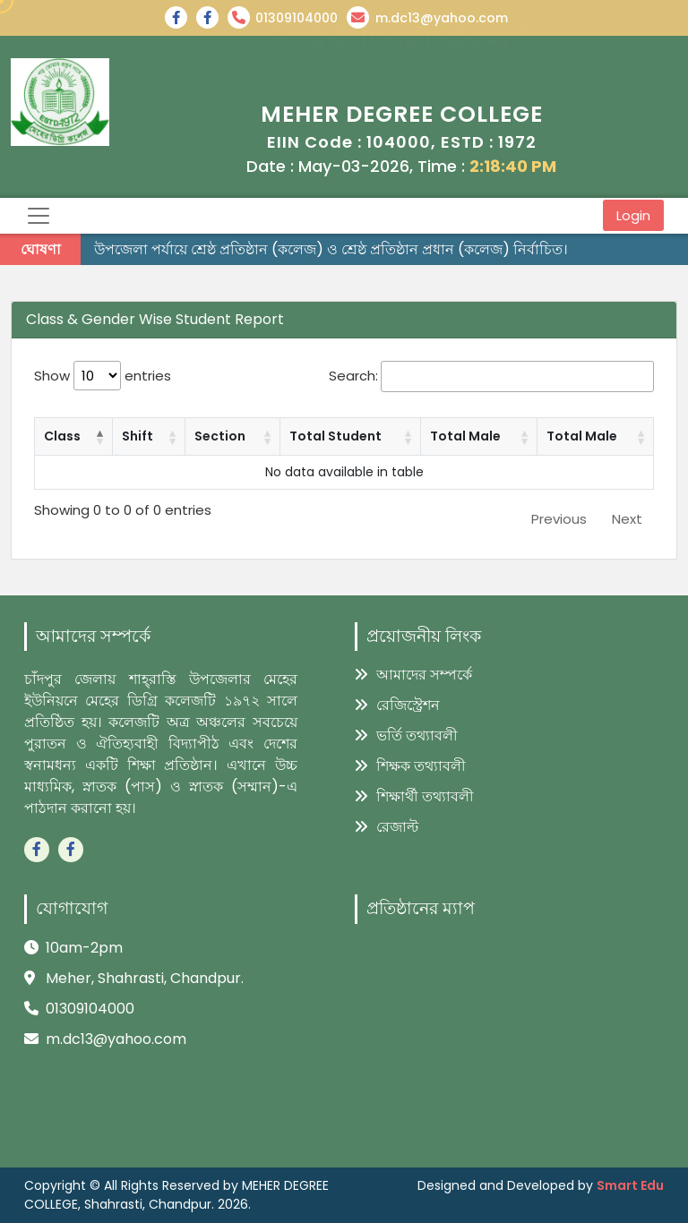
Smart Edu (630, 1185)
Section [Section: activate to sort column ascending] (219, 436)
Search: (491, 376)
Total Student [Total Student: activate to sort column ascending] (335, 436)
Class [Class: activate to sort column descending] (62, 436)
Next (627, 518)
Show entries (102, 375)
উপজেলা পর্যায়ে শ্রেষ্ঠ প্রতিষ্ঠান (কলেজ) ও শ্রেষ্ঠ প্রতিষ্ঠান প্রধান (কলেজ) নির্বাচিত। (331, 249)
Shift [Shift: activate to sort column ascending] (137, 436)
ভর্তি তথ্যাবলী (406, 735)
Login (633, 215)
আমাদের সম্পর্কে (413, 674)
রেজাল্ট (386, 827)
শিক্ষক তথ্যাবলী (410, 766)
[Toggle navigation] (38, 215)
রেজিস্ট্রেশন (397, 705)
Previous (559, 518)
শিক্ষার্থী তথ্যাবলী (414, 796)
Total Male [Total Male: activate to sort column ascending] (465, 436)
